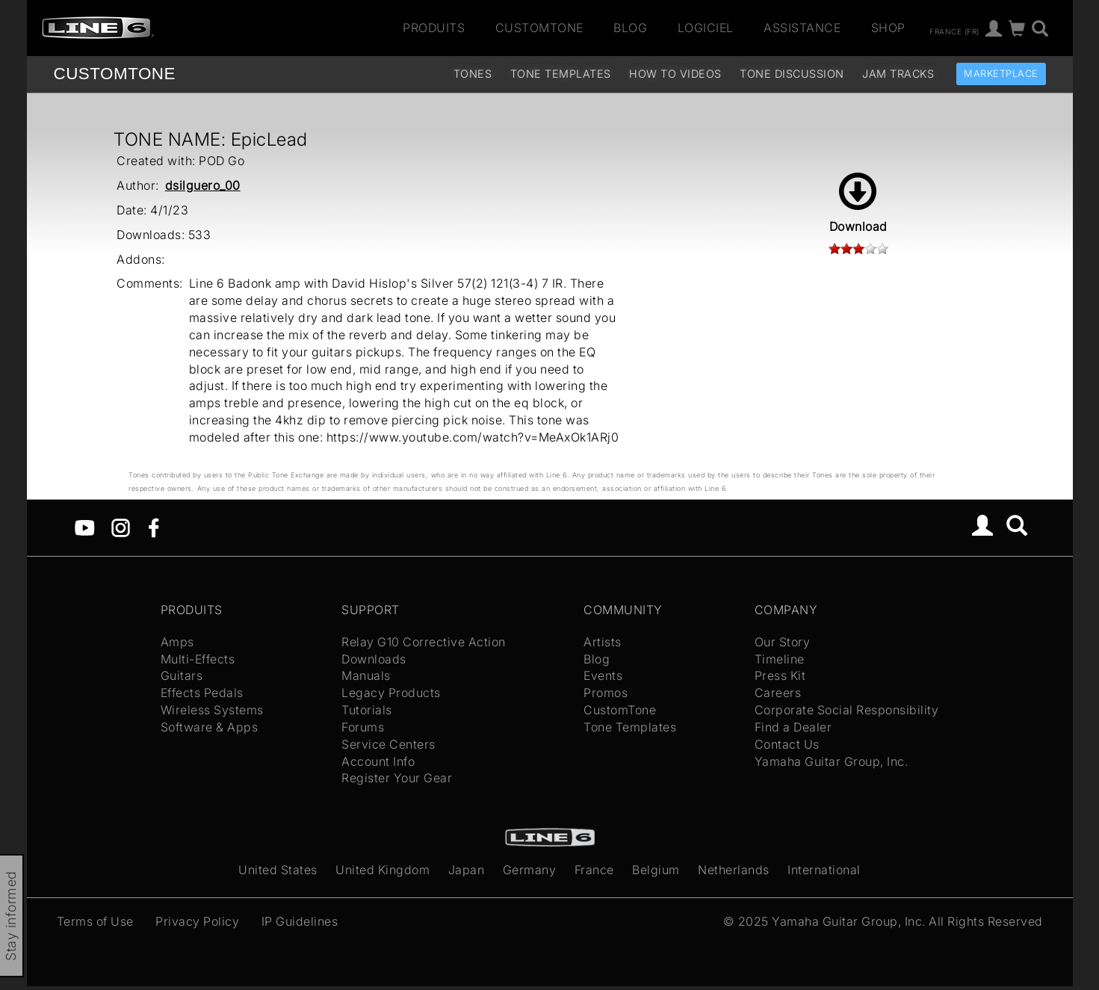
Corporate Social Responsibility (847, 709)
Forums (362, 727)
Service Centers (388, 744)
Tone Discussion (792, 73)
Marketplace (1001, 73)
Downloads (373, 659)
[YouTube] (84, 526)
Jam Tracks (898, 73)
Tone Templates (560, 73)
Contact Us (787, 744)
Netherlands (734, 869)
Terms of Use (95, 921)
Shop (888, 27)
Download (858, 203)
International (824, 869)
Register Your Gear (396, 777)
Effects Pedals (202, 692)
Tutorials (366, 709)
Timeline (780, 659)
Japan (466, 869)
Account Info (378, 761)
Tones (472, 73)
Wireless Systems (212, 709)
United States (278, 869)
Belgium (656, 869)
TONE (115, 73)
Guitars (182, 675)
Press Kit (780, 675)
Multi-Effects (198, 659)
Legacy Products (391, 692)
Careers (778, 692)
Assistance (802, 27)
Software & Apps (210, 727)
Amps (177, 641)
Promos (605, 692)
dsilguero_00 (203, 185)
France (594, 869)
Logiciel (706, 27)
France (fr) (954, 30)
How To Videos (675, 73)
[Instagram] (120, 526)
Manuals (366, 675)
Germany (530, 869)
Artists (602, 641)
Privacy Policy (197, 921)
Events (602, 675)
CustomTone (539, 27)
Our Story (783, 641)
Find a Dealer (793, 727)
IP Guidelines (299, 921)
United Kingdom (382, 869)
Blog (630, 27)
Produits (434, 27)
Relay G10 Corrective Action (423, 641)
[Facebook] (153, 526)
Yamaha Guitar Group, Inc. (831, 761)
